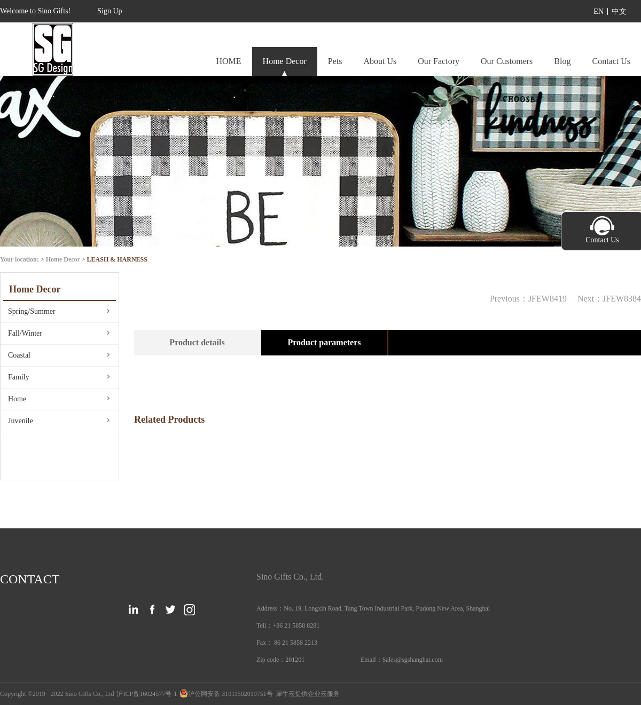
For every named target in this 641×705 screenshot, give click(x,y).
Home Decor (63, 259)
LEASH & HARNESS (117, 259)
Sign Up (109, 11)
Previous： (528, 298)
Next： (609, 298)
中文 (619, 11)
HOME (228, 61)
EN (598, 11)
